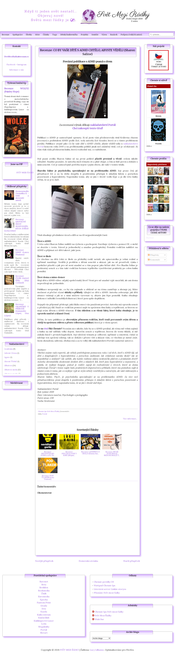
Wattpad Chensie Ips (104, 585)
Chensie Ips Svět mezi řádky (109, 611)
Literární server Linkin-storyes (110, 589)
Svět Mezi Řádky (103, 615)
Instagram (21, 64)
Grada (44, 605)
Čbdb (43, 593)
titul (46, 328)
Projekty (84, 35)
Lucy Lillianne (97, 649)
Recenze (5, 35)
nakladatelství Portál (103, 124)
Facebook (11, 64)
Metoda (158, 116)
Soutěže (95, 35)
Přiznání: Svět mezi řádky (107, 592)
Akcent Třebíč (10, 361)
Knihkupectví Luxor (44, 620)
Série (37, 35)
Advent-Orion (10, 353)
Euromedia (43, 596)
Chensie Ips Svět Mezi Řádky (49, 411)
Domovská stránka (88, 561)
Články (46, 35)
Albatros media (11, 374)
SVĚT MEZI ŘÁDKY (25, 172)
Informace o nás (16, 70)
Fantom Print (44, 602)
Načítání (150, 238)
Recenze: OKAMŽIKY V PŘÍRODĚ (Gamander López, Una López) (16, 310)
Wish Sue (99, 619)
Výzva (104, 35)
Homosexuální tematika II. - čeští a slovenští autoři (22, 196)
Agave (7, 357)
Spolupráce (18, 35)
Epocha (44, 599)
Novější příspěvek (44, 561)
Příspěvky (153, 255)
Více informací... (130, 418)
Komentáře (154, 260)
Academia (8, 349)
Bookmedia (44, 590)
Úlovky (29, 35)
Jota (44, 608)
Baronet (44, 581)
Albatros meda (10, 369)
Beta (43, 584)
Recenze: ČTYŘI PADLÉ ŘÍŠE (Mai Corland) (22, 279)
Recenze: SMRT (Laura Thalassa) (22, 252)
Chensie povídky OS (104, 581)
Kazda (44, 611)
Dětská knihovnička (69, 35)
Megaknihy (43, 626)
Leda (43, 623)
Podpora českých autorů (131, 35)
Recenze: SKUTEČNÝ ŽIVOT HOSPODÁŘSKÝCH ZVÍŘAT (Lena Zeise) (16, 225)
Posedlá (158, 144)
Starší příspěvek (131, 561)
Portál (44, 414)
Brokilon (43, 587)
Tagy (54, 35)
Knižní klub (43, 617)
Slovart (44, 632)
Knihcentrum (44, 614)
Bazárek (113, 35)
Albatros (8, 365)
